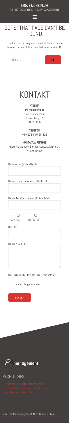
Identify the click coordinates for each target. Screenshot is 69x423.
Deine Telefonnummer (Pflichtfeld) (34, 201)
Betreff (34, 230)
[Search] (53, 59)
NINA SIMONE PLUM (34, 5)
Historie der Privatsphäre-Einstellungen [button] (26, 388)
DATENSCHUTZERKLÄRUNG (24, 275)
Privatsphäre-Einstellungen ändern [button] (23, 384)
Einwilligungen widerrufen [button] (18, 392)
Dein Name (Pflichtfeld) (34, 167)
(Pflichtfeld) (32, 275)
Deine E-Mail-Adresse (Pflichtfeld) (34, 184)
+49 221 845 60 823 (34, 132)
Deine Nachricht (34, 255)
